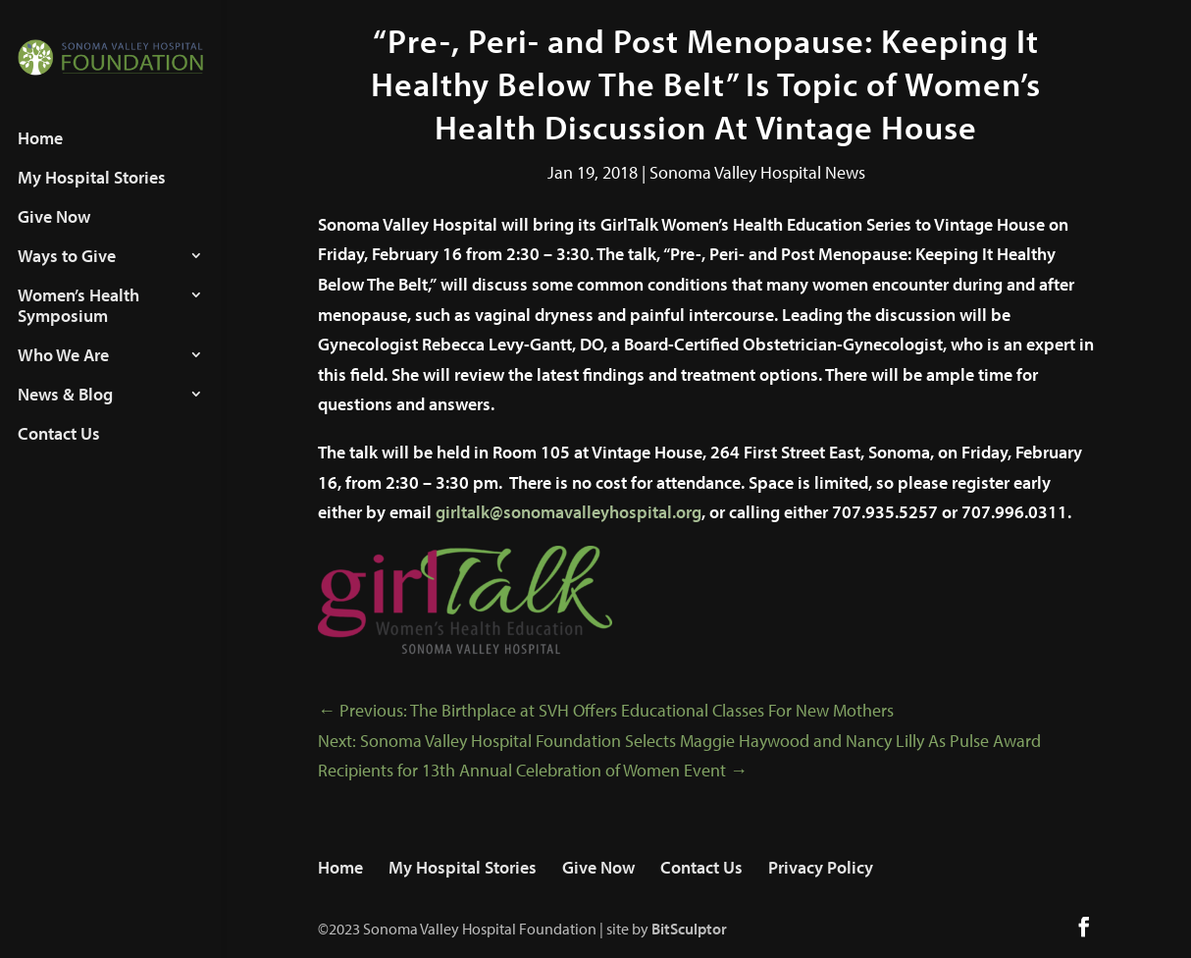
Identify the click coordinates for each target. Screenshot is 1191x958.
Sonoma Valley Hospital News (757, 172)
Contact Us (59, 452)
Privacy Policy (820, 867)
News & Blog (65, 413)
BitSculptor (689, 928)
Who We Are (63, 374)
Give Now (54, 235)
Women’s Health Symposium (78, 324)
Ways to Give (67, 275)
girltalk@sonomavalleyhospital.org (568, 512)
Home (40, 157)
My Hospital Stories (92, 196)
